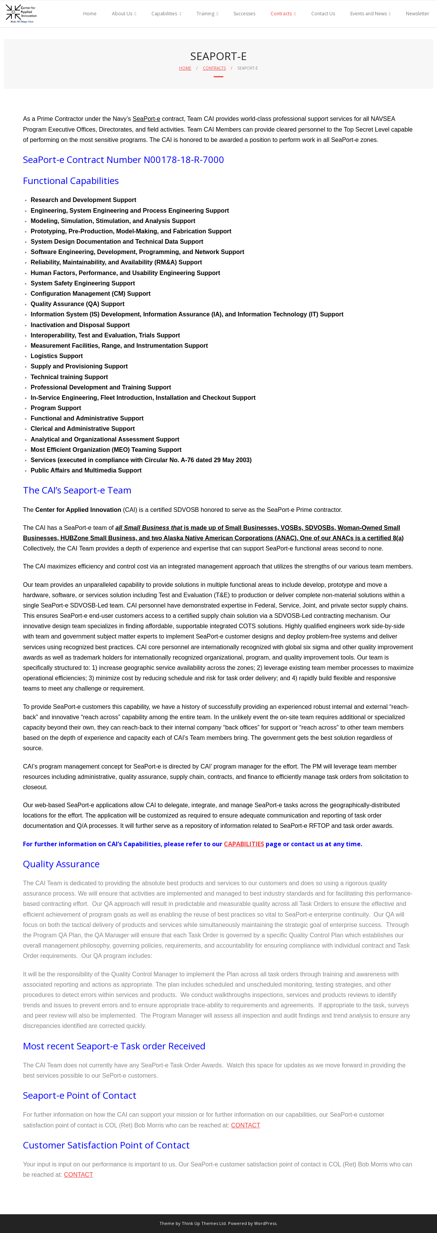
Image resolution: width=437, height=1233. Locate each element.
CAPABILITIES (244, 844)
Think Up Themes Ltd (204, 1223)
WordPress (265, 1223)
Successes (244, 13)
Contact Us (323, 13)
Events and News (368, 13)
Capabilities (164, 13)
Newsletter (417, 13)
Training (205, 13)
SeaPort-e (146, 119)
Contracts (281, 13)
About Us (122, 13)
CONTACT (245, 1125)
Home (90, 13)
